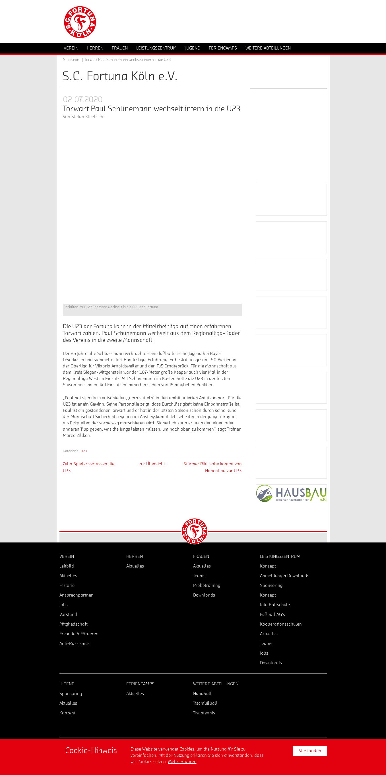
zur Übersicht (152, 464)
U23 (83, 451)
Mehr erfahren (182, 761)
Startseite (71, 60)
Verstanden (310, 751)
